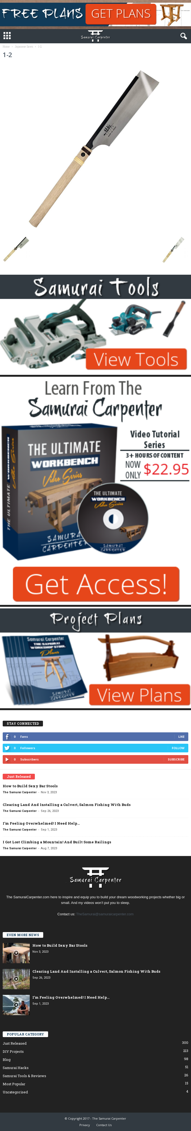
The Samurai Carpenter (19, 792)
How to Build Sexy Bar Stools (30, 785)
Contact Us (104, 1125)
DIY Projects (13, 1051)
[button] (183, 36)
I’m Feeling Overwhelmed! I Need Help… (41, 823)
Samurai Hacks (16, 1067)
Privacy (84, 1125)
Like (181, 737)
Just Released (14, 1043)
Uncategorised (15, 1092)
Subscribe (176, 759)
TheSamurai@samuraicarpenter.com (105, 914)
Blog (7, 1059)
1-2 (7, 54)
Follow (178, 748)
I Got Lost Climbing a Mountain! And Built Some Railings (57, 842)
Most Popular (14, 1083)
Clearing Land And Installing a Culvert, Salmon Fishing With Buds (66, 804)
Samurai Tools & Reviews (24, 1075)
